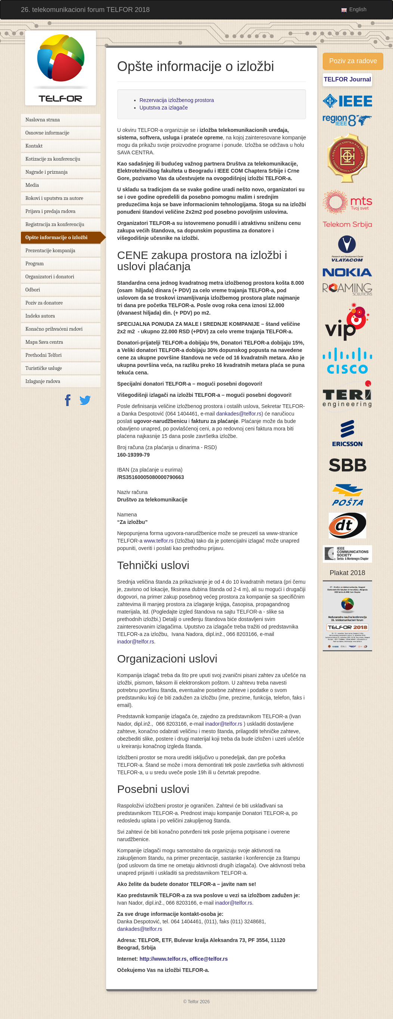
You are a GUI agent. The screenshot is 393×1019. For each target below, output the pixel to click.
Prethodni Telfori (43, 355)
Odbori (32, 290)
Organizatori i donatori (49, 277)
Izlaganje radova (42, 381)
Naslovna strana (42, 120)
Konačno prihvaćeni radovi (54, 329)
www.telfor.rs (158, 541)
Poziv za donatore (44, 303)
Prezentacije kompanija (50, 250)
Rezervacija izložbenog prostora (177, 100)
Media (32, 185)
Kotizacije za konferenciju (52, 159)
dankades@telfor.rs (239, 414)
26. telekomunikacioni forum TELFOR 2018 (85, 9)
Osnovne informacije (47, 133)
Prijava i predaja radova (50, 211)
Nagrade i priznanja (46, 172)
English (357, 9)
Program (34, 263)
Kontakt (34, 146)
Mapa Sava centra (44, 342)
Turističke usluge (43, 368)
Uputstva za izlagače (164, 108)
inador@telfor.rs (135, 642)
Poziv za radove (353, 61)
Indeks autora (40, 316)
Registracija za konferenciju (54, 224)
